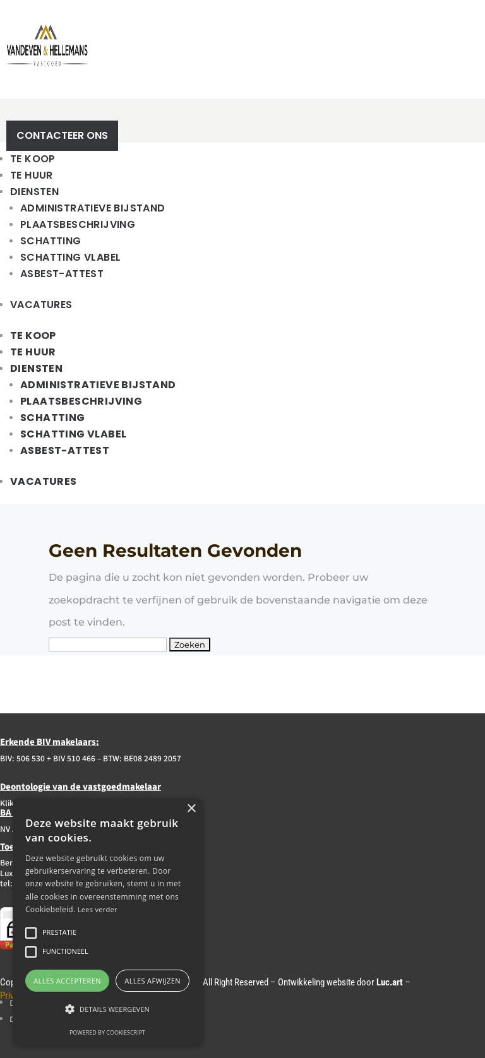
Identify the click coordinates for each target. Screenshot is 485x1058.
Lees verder (97, 909)
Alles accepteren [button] (67, 980)
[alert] (107, 921)
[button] (107, 1009)
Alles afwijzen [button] (152, 980)
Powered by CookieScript (107, 1032)
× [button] (191, 809)
